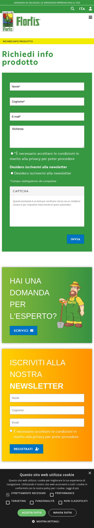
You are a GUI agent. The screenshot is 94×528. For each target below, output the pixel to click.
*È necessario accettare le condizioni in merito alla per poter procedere (44, 156)
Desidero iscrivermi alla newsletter (38, 166)
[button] (47, 521)
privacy (34, 158)
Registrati (23, 449)
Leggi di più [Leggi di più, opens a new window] (72, 488)
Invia (75, 239)
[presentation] (42, 215)
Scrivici (21, 330)
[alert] (47, 498)
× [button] (89, 473)
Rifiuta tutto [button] (62, 512)
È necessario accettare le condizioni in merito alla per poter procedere (44, 434)
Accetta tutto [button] (31, 512)
